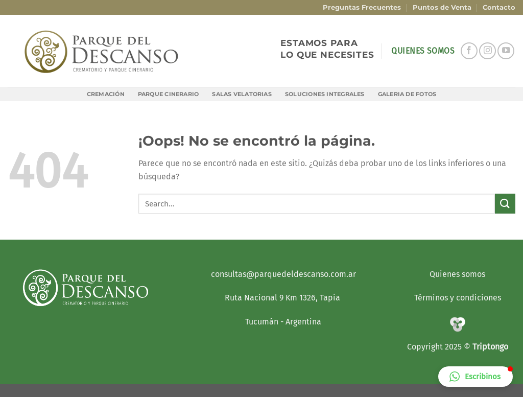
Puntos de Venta (442, 7)
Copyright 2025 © (439, 347)
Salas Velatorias (242, 94)
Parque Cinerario (168, 94)
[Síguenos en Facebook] (469, 50)
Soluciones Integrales (325, 94)
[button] (475, 376)
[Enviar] (505, 204)
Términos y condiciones (457, 297)
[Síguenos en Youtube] (505, 50)
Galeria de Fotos (407, 94)
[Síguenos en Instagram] (487, 50)
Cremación (106, 94)
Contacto (499, 7)
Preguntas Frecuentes (362, 7)
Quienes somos (457, 274)
